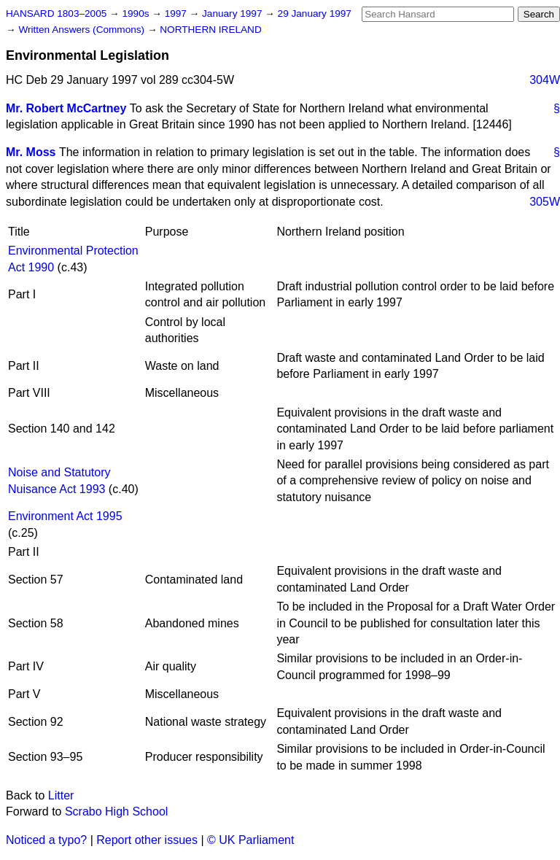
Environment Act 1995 (65, 516)
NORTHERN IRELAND (210, 29)
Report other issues (147, 840)
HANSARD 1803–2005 (56, 13)
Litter (61, 795)
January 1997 (233, 13)
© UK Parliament (250, 840)
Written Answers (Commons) (82, 29)
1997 (177, 13)
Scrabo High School (116, 811)
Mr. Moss (30, 152)
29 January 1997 (314, 13)
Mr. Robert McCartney (66, 108)
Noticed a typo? (46, 840)
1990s (137, 13)
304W (544, 80)
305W (544, 201)
